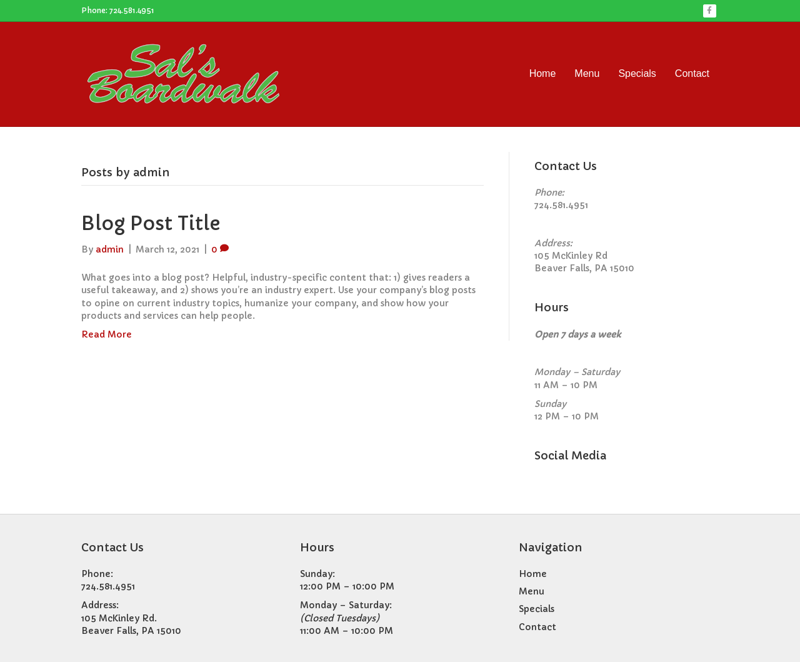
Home (542, 73)
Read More (106, 334)
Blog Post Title (151, 223)
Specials (637, 73)
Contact (692, 73)
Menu (586, 73)
